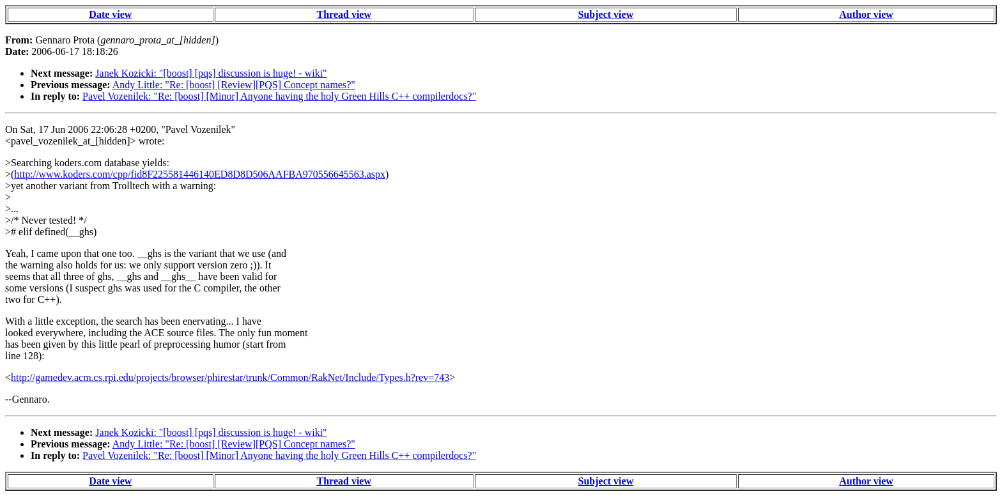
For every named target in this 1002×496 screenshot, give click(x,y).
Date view (110, 14)
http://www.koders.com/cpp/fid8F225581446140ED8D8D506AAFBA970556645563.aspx (199, 174)
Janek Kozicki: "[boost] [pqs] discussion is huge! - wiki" (211, 73)
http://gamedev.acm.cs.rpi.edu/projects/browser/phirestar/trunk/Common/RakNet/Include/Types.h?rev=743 (230, 377)
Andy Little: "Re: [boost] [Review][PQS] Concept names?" (233, 84)
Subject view (606, 14)
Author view (866, 14)
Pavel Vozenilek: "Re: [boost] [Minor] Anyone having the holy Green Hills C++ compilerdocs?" (279, 96)
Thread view (344, 14)
